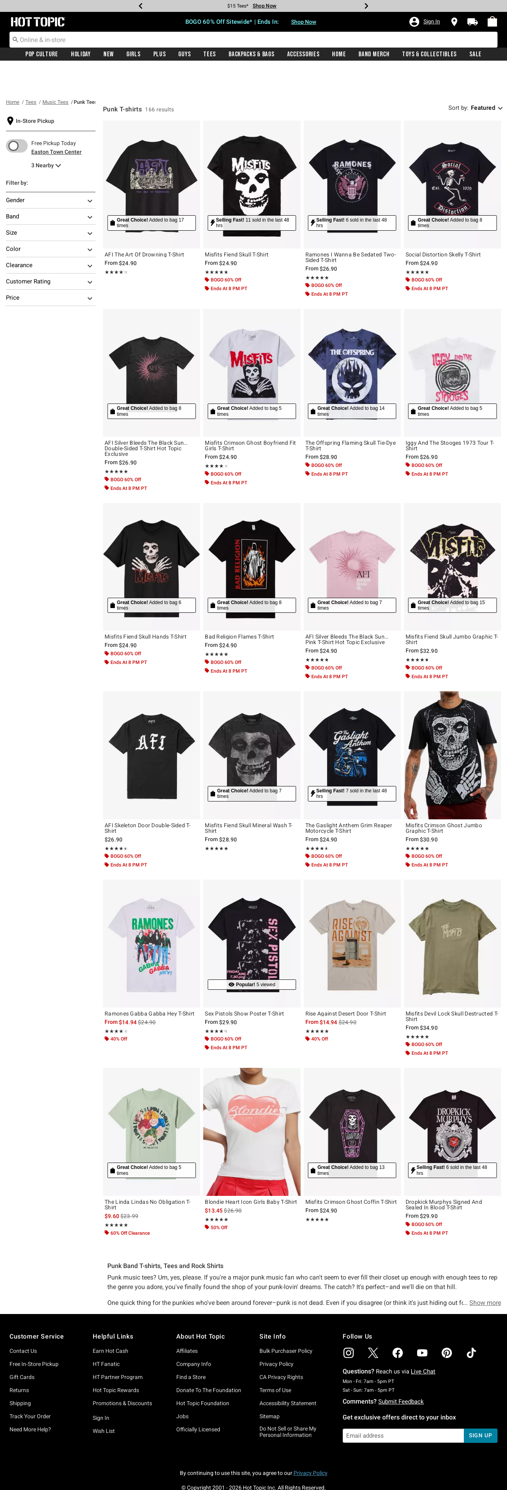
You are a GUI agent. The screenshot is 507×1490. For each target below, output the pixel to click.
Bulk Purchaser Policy (286, 1322)
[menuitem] (492, 21)
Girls (133, 54)
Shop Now (303, 22)
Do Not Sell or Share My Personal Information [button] (287, 1403)
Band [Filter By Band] (49, 188)
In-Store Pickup (35, 92)
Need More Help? (30, 1400)
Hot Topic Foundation (202, 1374)
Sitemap (269, 1387)
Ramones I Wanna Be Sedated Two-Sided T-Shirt (350, 228)
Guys (184, 54)
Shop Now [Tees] (264, 6)
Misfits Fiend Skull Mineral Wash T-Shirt (249, 799)
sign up (480, 1406)
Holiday (81, 54)
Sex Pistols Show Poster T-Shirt (244, 984)
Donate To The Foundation (208, 1361)
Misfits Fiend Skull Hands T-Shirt (146, 607)
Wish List (104, 1402)
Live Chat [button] (423, 1342)
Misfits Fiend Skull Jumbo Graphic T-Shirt (452, 610)
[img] (349, 1324)
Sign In (101, 1389)
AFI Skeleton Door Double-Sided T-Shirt (148, 799)
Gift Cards (22, 1348)
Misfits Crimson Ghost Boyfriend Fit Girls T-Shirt (250, 416)
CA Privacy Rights (281, 1348)
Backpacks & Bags (251, 54)
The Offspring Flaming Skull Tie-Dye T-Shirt (350, 416)
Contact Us (23, 1322)
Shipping (20, 1374)
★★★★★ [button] (114, 242)
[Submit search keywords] (15, 39)
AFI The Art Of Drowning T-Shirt (144, 225)
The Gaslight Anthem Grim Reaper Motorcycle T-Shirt (348, 799)
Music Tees (55, 73)
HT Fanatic (106, 1335)
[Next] (366, 6)
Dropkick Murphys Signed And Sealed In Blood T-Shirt (444, 1175)
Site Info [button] (272, 1307)
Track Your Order (30, 1387)
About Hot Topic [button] (200, 1307)
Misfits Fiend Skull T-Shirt (237, 225)
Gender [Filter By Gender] (49, 172)
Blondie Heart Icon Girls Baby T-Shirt (251, 1173)
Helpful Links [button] (113, 1307)
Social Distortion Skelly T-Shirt (443, 225)
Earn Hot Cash (110, 1322)
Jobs (182, 1387)
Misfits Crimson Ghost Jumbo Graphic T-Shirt (444, 799)
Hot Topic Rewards (116, 1361)
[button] (424, 22)
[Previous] (141, 6)
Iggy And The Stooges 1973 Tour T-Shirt (450, 416)
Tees (209, 54)
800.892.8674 (341, 1473)
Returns (19, 1361)
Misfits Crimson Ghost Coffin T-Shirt (351, 1173)
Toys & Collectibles (429, 54)
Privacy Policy (276, 1335)
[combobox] (253, 40)
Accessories (303, 54)
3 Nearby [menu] (42, 136)
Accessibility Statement (287, 1374)
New (108, 54)
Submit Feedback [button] (401, 1372)
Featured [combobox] (483, 78)
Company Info (193, 1335)
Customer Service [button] (37, 1307)
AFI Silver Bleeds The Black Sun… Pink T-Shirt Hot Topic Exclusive (347, 610)
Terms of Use (275, 1361)
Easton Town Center (56, 123)
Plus (159, 54)
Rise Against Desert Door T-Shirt (346, 984)
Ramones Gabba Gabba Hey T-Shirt (149, 984)
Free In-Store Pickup (34, 1335)
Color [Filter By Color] (49, 221)
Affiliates (187, 1322)
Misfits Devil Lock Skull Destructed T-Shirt (452, 987)
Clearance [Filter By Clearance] (49, 237)
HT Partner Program (118, 1348)
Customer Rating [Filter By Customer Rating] (49, 253)
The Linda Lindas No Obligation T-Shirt (148, 1175)
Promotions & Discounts (122, 1374)
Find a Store (191, 1348)
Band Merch (373, 54)
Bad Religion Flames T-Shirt (239, 607)
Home (339, 54)
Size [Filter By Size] (49, 204)
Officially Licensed (198, 1400)
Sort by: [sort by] (458, 78)
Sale (475, 54)
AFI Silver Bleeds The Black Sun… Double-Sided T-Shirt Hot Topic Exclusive (146, 419)
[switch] (17, 117)
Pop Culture (41, 54)
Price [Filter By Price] (49, 269)
